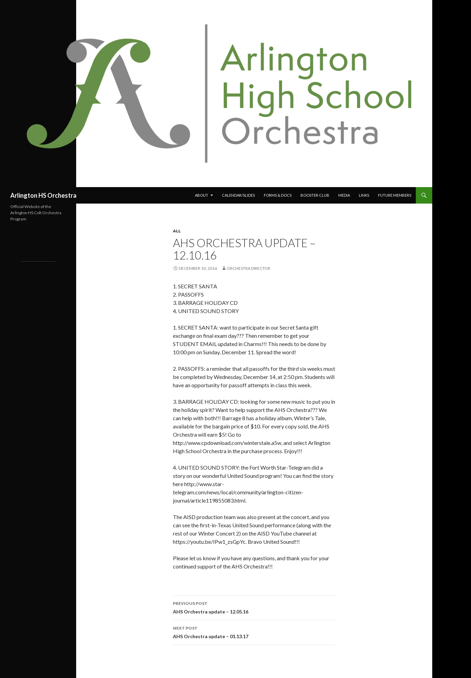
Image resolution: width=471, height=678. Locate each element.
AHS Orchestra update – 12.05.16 (254, 606)
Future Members (394, 195)
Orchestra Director (248, 268)
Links (364, 195)
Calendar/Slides (238, 195)
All (177, 230)
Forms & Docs (278, 195)
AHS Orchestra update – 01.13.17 (254, 631)
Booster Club (315, 195)
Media (344, 195)
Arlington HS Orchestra (43, 195)
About (201, 195)
